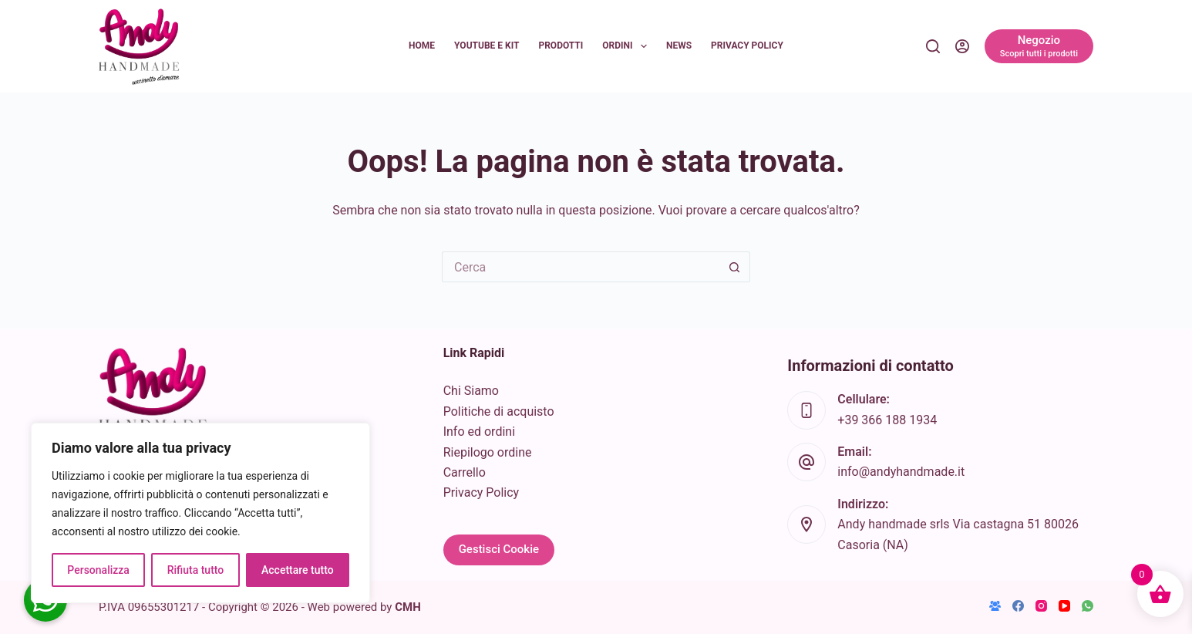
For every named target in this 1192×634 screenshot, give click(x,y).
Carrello (464, 472)
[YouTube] (1064, 606)
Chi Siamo (471, 390)
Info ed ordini (479, 431)
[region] (200, 513)
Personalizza (98, 570)
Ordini (627, 46)
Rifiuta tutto (195, 570)
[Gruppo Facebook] (995, 606)
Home (422, 45)
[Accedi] (962, 46)
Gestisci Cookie (499, 549)
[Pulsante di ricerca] (734, 266)
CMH (408, 607)
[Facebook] (1018, 606)
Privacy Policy (747, 45)
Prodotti (560, 45)
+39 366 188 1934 (887, 420)
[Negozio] (1039, 46)
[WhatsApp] (1087, 606)
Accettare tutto (297, 570)
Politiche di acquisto (498, 411)
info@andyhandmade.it (901, 471)
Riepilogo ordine (487, 452)
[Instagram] (1041, 606)
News (679, 45)
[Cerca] (933, 46)
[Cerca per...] (580, 266)
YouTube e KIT (486, 45)
